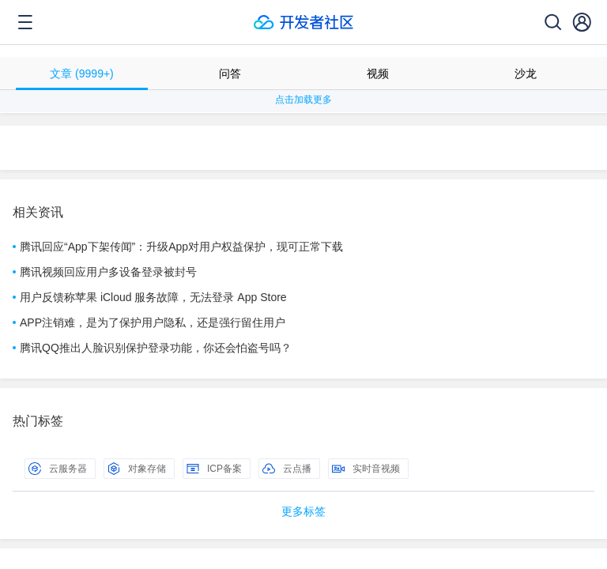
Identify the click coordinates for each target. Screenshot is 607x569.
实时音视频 (366, 468)
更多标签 (303, 511)
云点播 (286, 468)
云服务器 (57, 468)
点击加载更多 (303, 99)
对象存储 (136, 468)
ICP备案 (214, 468)
